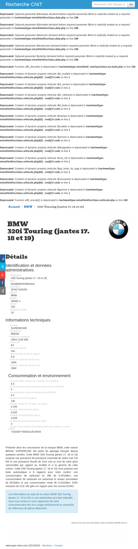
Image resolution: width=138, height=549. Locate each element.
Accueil (14, 207)
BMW (28, 207)
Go (131, 4)
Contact (58, 545)
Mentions (47, 545)
